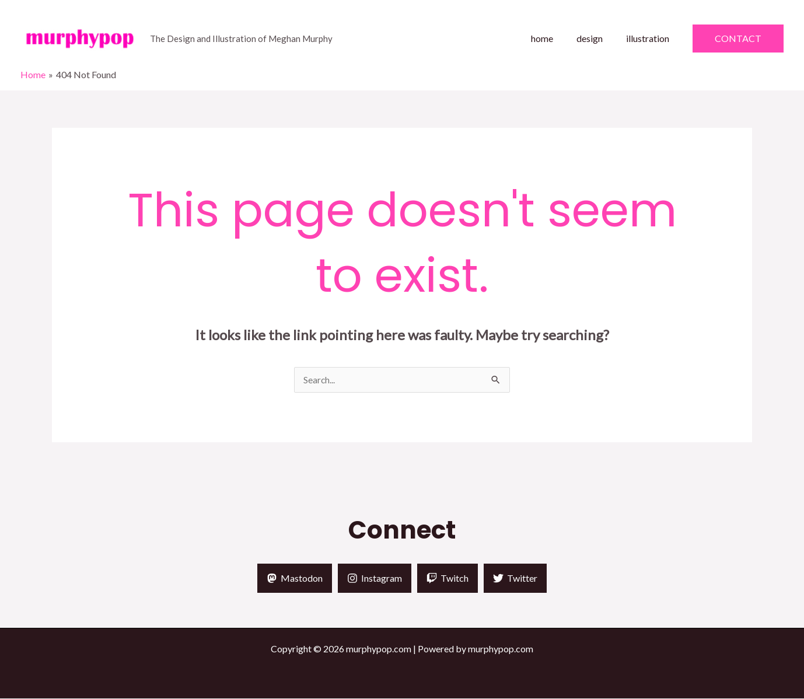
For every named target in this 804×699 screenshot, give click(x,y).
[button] (738, 39)
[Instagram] (374, 578)
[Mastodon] (294, 578)
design (596, 38)
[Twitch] (447, 578)
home (554, 38)
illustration (650, 38)
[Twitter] (515, 578)
